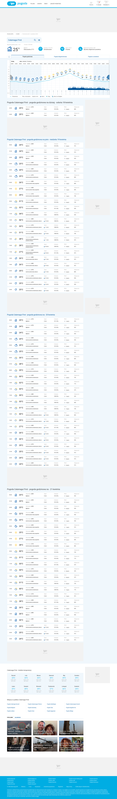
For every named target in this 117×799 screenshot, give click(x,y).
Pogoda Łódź (72, 780)
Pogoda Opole (10, 782)
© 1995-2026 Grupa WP (12, 786)
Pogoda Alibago (69, 711)
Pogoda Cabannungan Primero (35, 704)
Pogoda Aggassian (51, 711)
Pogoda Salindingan (51, 704)
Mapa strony (69, 786)
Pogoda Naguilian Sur (71, 707)
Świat (46, 3)
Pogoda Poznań (31, 782)
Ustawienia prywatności (49, 786)
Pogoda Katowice (94, 778)
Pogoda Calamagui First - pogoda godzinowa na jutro (28, 139)
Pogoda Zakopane (32, 784)
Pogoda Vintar (31, 711)
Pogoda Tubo (50, 707)
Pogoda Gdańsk (52, 778)
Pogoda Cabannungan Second (73, 704)
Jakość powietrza (55, 3)
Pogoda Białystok (11, 778)
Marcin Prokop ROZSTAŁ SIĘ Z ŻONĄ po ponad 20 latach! (43, 732)
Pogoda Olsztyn (93, 780)
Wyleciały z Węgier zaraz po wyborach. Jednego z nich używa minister (17, 731)
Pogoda (22, 3)
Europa (39, 3)
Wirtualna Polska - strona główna (11, 3)
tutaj (38, 796)
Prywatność (37, 786)
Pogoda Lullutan (10, 711)
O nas (30, 786)
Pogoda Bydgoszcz (32, 778)
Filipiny (18, 34)
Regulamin (60, 786)
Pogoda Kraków (31, 780)
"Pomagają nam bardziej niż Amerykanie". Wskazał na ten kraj (43, 747)
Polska (32, 3)
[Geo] (39, 40)
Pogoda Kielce (10, 780)
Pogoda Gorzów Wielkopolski (75, 778)
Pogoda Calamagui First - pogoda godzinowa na (26, 315)
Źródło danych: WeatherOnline (82, 786)
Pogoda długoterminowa (60, 56)
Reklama (23, 786)
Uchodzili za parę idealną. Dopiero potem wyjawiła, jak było (18, 748)
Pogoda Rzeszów (52, 782)
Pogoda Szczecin (73, 782)
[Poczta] (91, 3)
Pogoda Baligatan (11, 707)
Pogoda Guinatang (32, 707)
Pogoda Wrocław (11, 784)
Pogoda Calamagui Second (13, 704)
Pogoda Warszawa (94, 782)
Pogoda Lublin (51, 780)
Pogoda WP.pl (10, 34)
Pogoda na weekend (93, 56)
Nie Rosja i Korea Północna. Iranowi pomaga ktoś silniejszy (70, 732)
